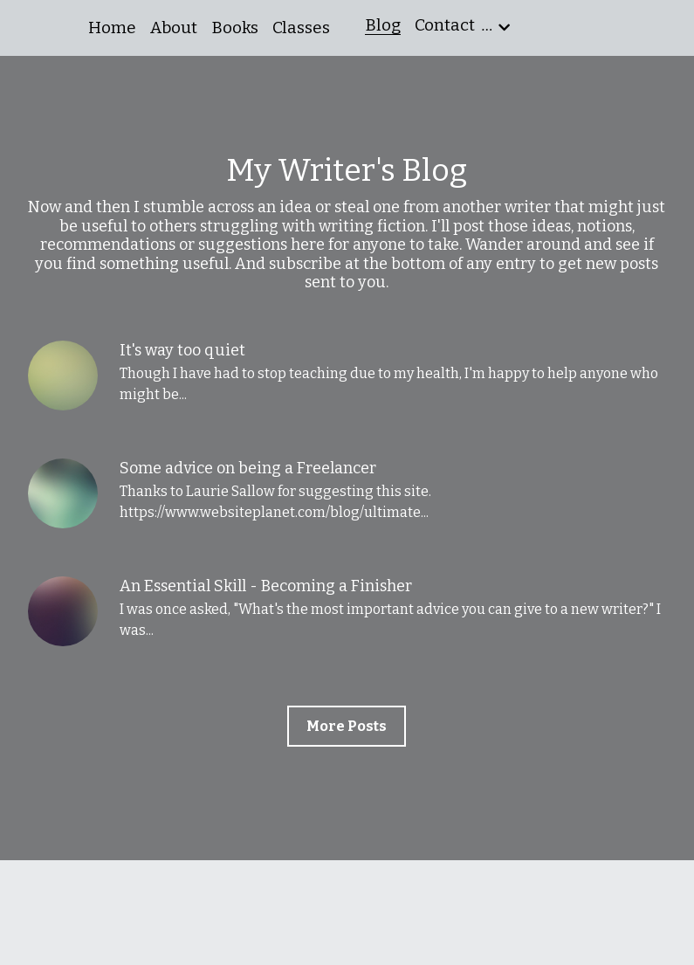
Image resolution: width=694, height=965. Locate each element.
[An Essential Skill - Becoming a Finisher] (63, 611)
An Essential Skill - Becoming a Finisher (266, 586)
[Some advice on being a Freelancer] (63, 493)
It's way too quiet (182, 350)
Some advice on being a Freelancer (248, 468)
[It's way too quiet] (63, 375)
